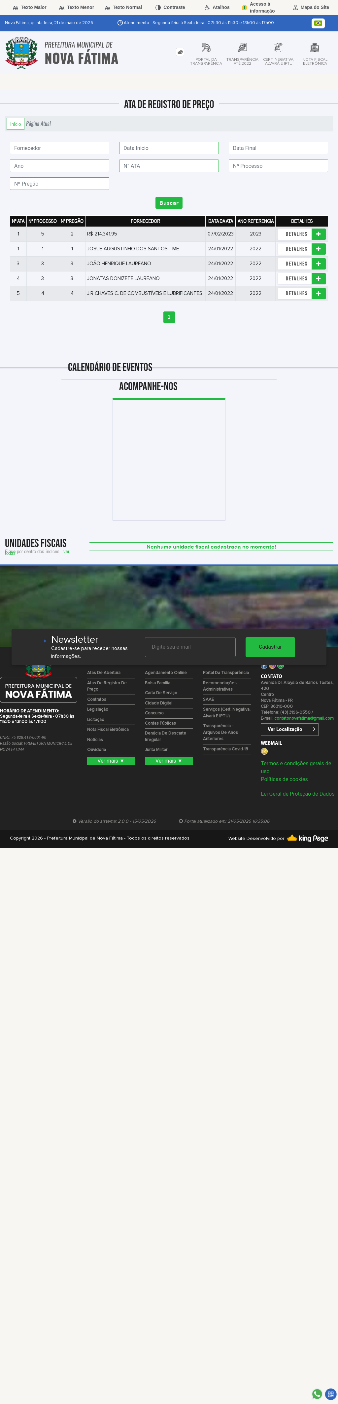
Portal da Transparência (226, 673)
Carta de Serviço (161, 693)
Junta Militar (156, 750)
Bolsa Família (157, 683)
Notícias (95, 740)
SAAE (208, 700)
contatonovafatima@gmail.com (304, 718)
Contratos (96, 700)
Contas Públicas (160, 723)
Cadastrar (270, 647)
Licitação (95, 720)
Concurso (154, 713)
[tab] (180, 52)
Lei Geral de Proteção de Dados (297, 794)
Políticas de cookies (284, 779)
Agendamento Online (166, 673)
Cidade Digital (158, 703)
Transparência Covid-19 (225, 749)
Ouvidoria (96, 750)
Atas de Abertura (103, 673)
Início (15, 124)
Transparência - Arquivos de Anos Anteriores (220, 732)
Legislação (97, 709)
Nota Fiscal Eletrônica (108, 730)
